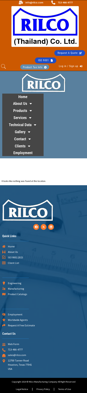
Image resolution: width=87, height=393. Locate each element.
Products (23, 110)
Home (22, 97)
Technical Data (23, 124)
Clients (23, 146)
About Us (23, 103)
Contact (23, 139)
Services (23, 117)
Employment (22, 153)
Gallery (23, 131)
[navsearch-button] (3, 67)
